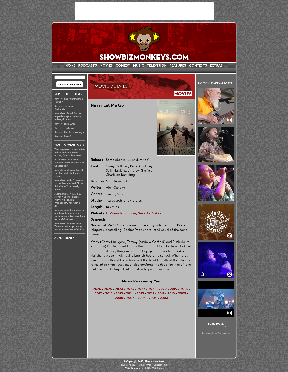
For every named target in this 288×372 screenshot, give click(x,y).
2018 (184, 289)
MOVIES (106, 65)
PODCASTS (87, 65)
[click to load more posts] (216, 324)
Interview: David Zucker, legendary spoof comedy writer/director (68, 116)
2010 (171, 293)
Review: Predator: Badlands (64, 108)
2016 (108, 293)
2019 (173, 289)
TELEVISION (157, 65)
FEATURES (178, 65)
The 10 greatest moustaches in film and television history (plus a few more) (69, 152)
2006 (141, 298)
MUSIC (138, 65)
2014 (129, 293)
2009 (182, 293)
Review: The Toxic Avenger (69, 132)
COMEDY (123, 65)
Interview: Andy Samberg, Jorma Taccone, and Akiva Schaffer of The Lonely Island (68, 185)
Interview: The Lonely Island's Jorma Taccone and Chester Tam (69, 162)
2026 (97, 289)
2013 (140, 293)
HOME (70, 65)
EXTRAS (216, 65)
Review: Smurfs (63, 136)
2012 (150, 293)
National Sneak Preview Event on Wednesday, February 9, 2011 (67, 199)
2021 (151, 289)
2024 (119, 289)
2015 (119, 293)
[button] (216, 106)
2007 (130, 298)
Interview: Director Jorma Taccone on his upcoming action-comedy (69, 226)
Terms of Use (144, 364)
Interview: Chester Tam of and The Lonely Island (68, 173)
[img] (216, 260)
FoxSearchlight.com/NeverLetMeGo (133, 213)
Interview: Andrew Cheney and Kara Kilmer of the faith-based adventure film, (69, 215)
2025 (108, 289)
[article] (216, 106)
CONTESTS (198, 65)
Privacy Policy (127, 364)
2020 (163, 289)
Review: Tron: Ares (64, 123)
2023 (130, 289)
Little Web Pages (154, 368)
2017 (98, 293)
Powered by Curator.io (216, 333)
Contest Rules (161, 364)
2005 (153, 298)
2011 (161, 293)
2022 (141, 289)
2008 (119, 298)
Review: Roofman (64, 127)
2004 (164, 298)
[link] (229, 274)
